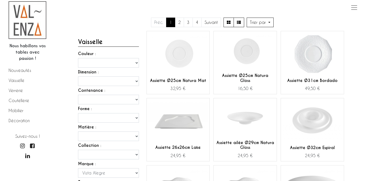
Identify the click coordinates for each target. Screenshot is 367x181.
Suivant (211, 22)
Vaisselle (16, 80)
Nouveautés (20, 70)
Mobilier (16, 110)
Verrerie (16, 90)
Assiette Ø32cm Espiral (312, 147)
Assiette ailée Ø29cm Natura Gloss (245, 145)
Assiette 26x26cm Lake (178, 147)
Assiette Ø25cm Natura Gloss (245, 78)
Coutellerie (19, 100)
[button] (260, 22)
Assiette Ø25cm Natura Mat (178, 80)
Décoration (19, 120)
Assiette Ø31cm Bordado (312, 80)
